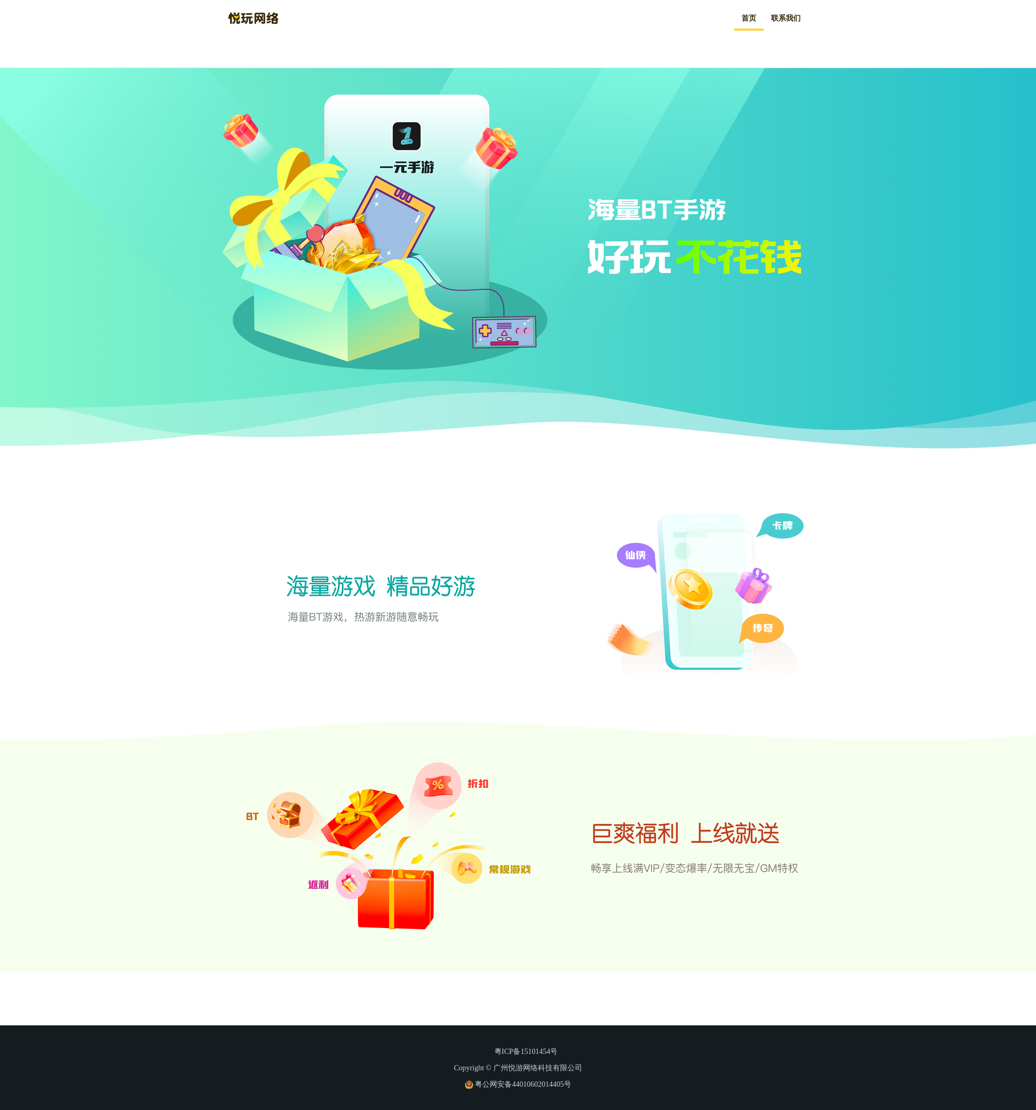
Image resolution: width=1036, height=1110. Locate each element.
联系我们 (786, 18)
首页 (748, 18)
